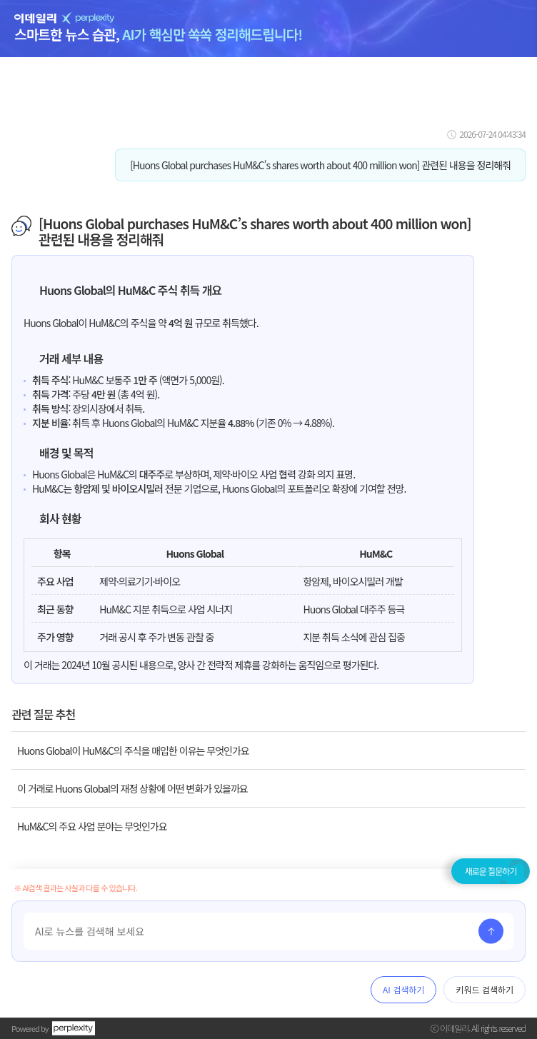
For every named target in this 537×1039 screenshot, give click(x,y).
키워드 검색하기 (484, 989)
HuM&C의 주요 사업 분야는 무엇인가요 (92, 826)
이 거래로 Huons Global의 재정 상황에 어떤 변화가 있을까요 (132, 788)
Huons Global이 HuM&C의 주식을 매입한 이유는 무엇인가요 (133, 750)
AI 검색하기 (403, 989)
